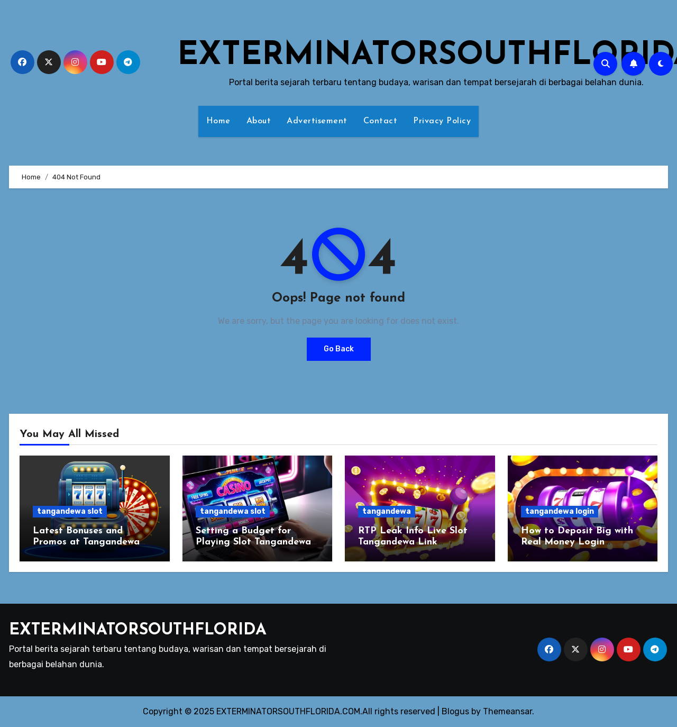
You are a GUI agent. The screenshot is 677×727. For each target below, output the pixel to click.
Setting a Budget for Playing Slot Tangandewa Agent (253, 542)
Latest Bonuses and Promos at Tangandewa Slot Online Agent (86, 542)
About (258, 121)
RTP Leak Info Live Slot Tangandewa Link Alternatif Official (413, 542)
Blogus (455, 711)
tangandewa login (559, 511)
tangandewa (386, 511)
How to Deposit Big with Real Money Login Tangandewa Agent (577, 542)
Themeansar (507, 711)
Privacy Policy (442, 121)
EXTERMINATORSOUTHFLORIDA (138, 630)
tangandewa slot (70, 511)
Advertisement (317, 121)
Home (218, 121)
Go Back (339, 348)
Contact (380, 121)
